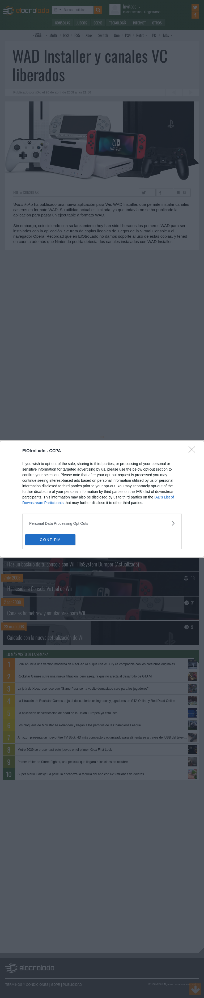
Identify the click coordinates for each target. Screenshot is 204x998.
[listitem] (102, 523)
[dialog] (102, 499)
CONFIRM (50, 540)
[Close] (194, 451)
